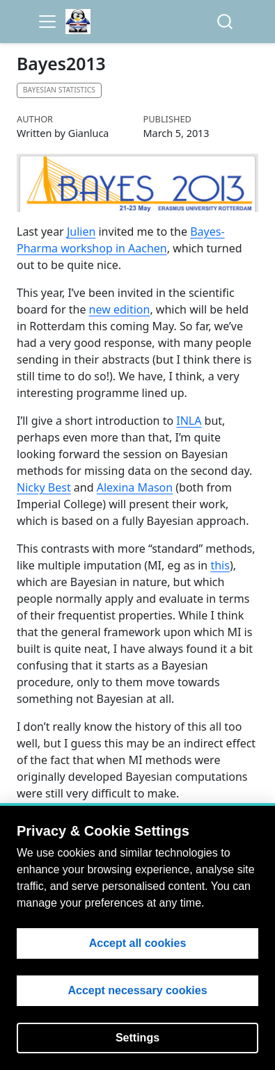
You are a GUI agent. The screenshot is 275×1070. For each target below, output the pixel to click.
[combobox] (225, 22)
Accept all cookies (138, 943)
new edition (119, 309)
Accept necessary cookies (137, 990)
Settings (137, 1038)
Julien (81, 231)
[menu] (47, 21)
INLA (188, 420)
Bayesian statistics (59, 90)
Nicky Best (44, 487)
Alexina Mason (135, 487)
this (219, 565)
